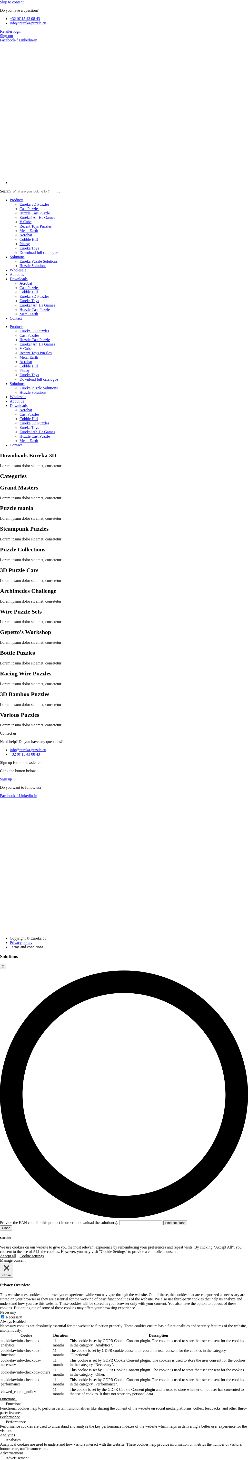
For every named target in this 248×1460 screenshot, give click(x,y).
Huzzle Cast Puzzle (35, 213)
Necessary (14, 1317)
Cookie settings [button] (32, 1256)
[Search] (58, 192)
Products (16, 200)
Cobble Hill (29, 239)
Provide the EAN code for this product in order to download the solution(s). (81, 1222)
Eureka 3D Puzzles (34, 204)
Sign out (6, 36)
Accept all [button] (8, 1256)
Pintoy (25, 244)
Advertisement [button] (11, 1453)
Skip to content (12, 2)
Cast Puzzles (29, 209)
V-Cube (25, 222)
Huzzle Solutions (33, 266)
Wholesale (18, 270)
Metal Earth (29, 231)
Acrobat (26, 235)
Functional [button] (8, 1399)
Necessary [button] (8, 1312)
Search (5, 191)
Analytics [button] (7, 1435)
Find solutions (175, 1223)
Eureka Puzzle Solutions (39, 261)
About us (17, 274)
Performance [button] (10, 1417)
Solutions (17, 257)
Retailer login (10, 31)
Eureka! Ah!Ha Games (37, 217)
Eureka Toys (29, 248)
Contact (16, 318)
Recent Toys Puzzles (36, 226)
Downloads (19, 279)
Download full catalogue (39, 252)
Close (6, 1228)
